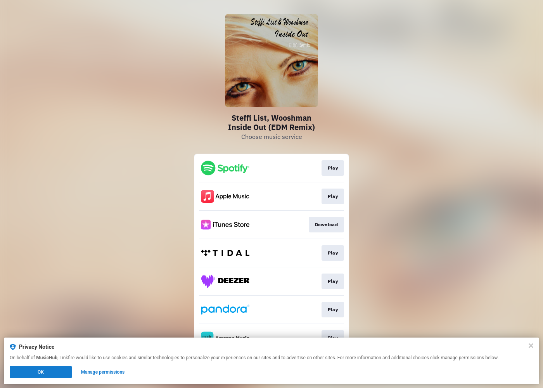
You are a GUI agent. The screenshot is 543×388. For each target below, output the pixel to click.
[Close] (531, 346)
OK (41, 372)
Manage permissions (103, 372)
